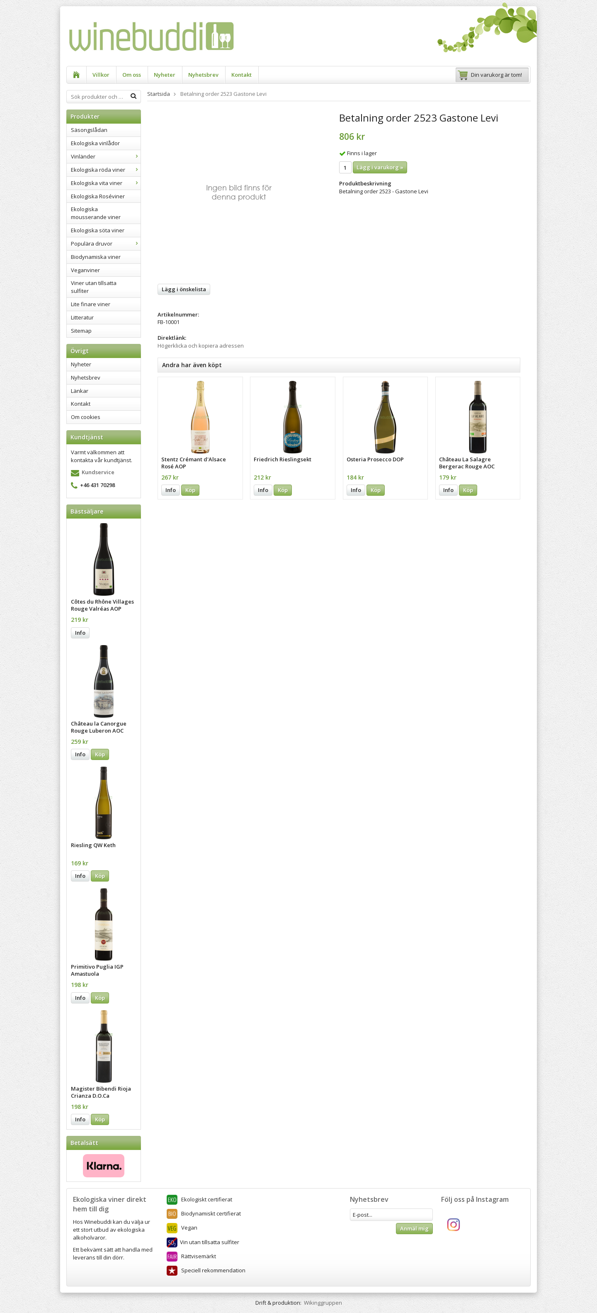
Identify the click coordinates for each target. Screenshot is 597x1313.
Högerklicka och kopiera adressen (201, 345)
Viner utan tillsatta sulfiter (93, 287)
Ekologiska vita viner (106, 183)
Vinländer (106, 156)
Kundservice (98, 472)
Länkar (79, 391)
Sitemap (81, 330)
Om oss (131, 74)
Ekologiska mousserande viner (96, 213)
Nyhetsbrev (203, 74)
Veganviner (85, 270)
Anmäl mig (414, 1228)
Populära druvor (106, 243)
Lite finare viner (90, 304)
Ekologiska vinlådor (95, 143)
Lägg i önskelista (184, 289)
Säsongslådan (89, 130)
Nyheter (164, 74)
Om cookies (85, 417)
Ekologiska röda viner (106, 169)
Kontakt (241, 74)
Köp (100, 754)
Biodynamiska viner (96, 257)
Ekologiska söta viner (97, 230)
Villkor (100, 74)
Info (80, 632)
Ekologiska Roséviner (98, 196)
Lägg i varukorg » (380, 167)
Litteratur (82, 317)
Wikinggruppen (323, 1302)
